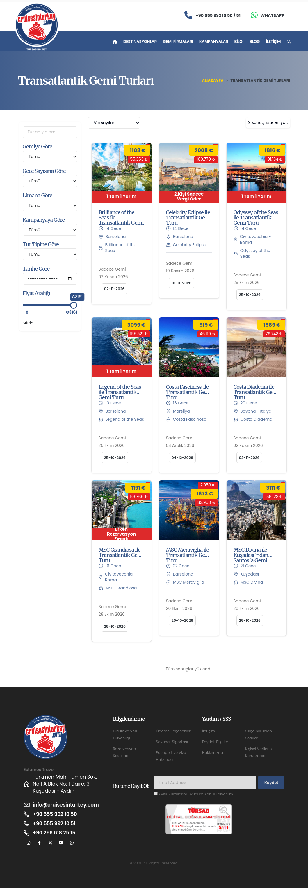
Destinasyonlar (140, 42)
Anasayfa (212, 81)
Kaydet (271, 782)
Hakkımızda (212, 752)
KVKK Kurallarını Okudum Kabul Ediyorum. (196, 794)
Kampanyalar (213, 42)
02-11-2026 (114, 288)
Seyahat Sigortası (172, 741)
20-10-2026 (182, 620)
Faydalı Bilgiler (215, 741)
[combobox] (114, 123)
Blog (255, 42)
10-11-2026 (181, 282)
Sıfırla (28, 323)
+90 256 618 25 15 (54, 832)
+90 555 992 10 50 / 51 (218, 15)
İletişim (273, 42)
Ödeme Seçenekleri (173, 731)
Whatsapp (272, 15)
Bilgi (238, 42)
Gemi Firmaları (178, 42)
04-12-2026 (182, 457)
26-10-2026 (250, 620)
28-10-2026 (115, 626)
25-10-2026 (250, 294)
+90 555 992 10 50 (55, 814)
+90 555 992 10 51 (54, 823)
